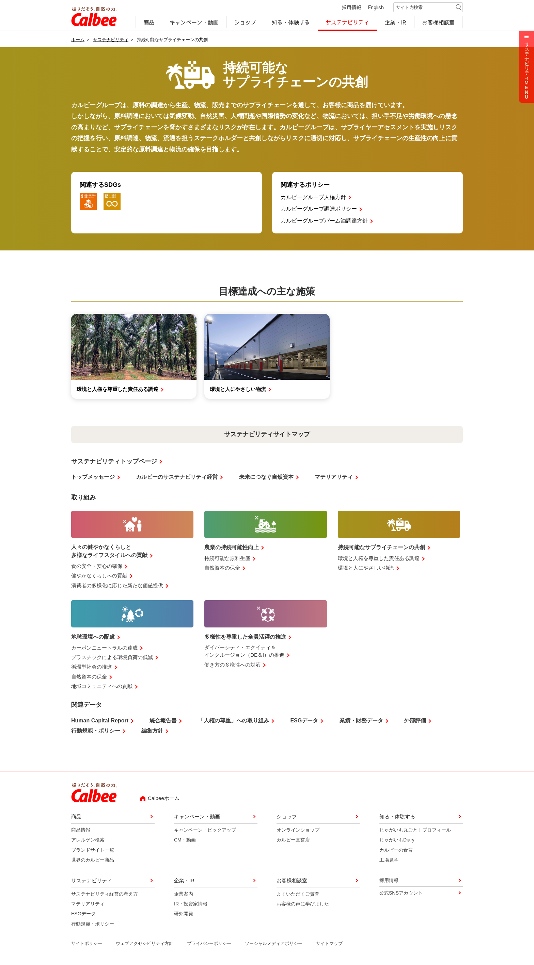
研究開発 (183, 914)
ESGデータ (304, 721)
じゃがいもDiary (396, 840)
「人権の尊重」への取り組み (233, 721)
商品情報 (80, 830)
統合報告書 (163, 721)
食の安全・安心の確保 (96, 567)
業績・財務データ (361, 721)
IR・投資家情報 (190, 904)
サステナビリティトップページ (114, 461)
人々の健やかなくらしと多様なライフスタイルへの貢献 (109, 552)
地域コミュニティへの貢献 (101, 687)
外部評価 (415, 721)
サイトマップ (329, 944)
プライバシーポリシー (209, 944)
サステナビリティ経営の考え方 (104, 894)
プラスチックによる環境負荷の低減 (112, 658)
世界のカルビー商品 (92, 860)
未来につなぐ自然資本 (266, 477)
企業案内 (183, 894)
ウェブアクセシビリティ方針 (144, 944)
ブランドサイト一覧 (92, 850)
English (376, 7)
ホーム (77, 40)
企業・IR (396, 22)
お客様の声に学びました (303, 904)
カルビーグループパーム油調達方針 (324, 221)
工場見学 (388, 860)
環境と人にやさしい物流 (366, 568)
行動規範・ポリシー (95, 731)
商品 (148, 22)
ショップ (245, 22)
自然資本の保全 (222, 568)
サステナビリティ (347, 22)
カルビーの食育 (396, 850)
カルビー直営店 (293, 840)
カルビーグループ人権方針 (313, 197)
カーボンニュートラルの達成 (104, 648)
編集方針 (152, 731)
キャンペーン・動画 (194, 22)
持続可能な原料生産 (227, 559)
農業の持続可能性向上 (231, 548)
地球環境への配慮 (93, 637)
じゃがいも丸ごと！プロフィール (415, 830)
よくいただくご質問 (298, 894)
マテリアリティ (334, 477)
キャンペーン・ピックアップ (205, 830)
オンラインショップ (298, 830)
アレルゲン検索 (88, 840)
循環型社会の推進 (91, 667)
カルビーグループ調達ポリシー (319, 209)
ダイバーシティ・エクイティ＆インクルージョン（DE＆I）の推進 (244, 652)
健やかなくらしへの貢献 (99, 576)
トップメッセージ (93, 477)
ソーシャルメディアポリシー (273, 944)
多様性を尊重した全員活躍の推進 (245, 637)
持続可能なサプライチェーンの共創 (381, 548)
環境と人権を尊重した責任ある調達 (379, 559)
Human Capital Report (99, 721)
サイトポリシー (86, 944)
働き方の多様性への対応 (232, 665)
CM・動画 (185, 840)
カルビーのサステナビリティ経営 (177, 477)
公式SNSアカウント (401, 893)
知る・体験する (291, 22)
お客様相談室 (438, 22)
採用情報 (351, 7)
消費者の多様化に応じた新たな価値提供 (117, 586)
